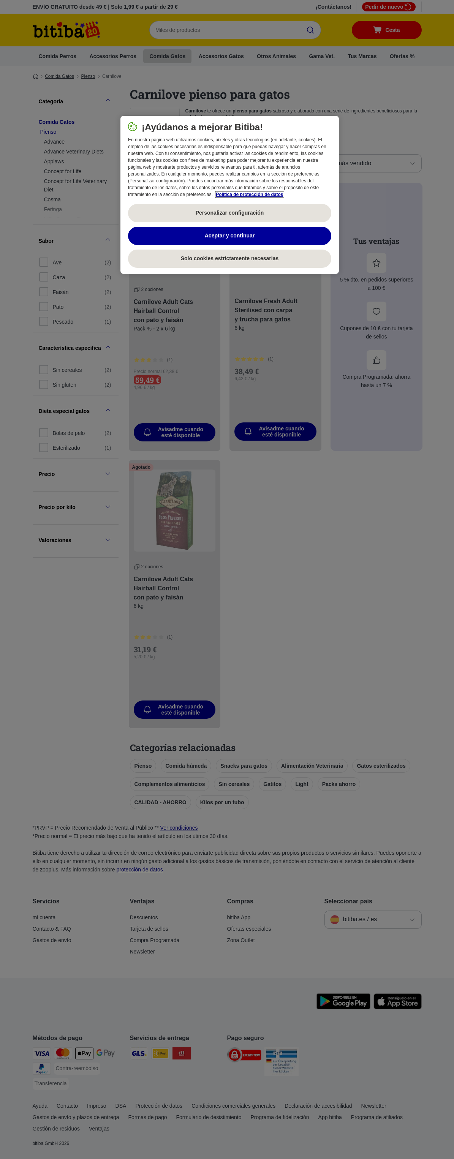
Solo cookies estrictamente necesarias (230, 258)
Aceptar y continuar (230, 235)
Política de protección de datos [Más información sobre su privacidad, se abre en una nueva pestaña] (249, 194)
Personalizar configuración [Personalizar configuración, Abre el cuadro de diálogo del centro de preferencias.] (230, 213)
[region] (229, 195)
